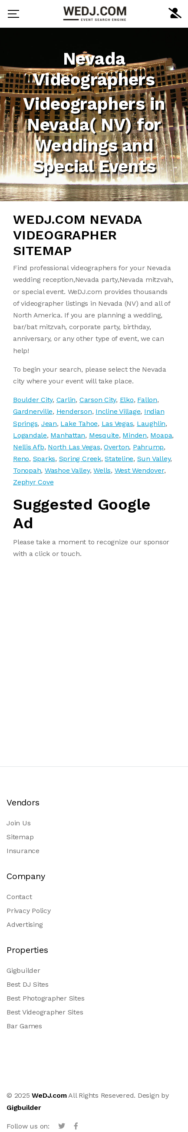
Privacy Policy (29, 910)
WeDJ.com (49, 1095)
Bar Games (24, 1026)
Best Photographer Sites (45, 998)
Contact (19, 897)
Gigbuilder (23, 970)
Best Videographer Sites (45, 1012)
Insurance (23, 851)
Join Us (18, 823)
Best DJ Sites (28, 984)
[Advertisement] (94, 660)
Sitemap (20, 837)
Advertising (25, 924)
